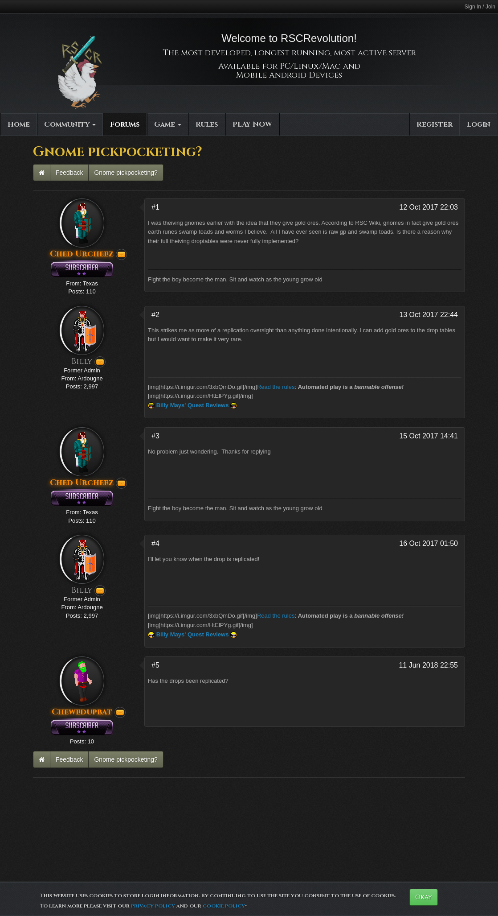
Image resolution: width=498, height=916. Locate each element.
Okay (423, 897)
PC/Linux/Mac (310, 66)
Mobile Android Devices (289, 75)
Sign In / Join (480, 7)
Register (434, 124)
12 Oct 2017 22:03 (428, 207)
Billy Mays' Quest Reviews (192, 405)
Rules (207, 124)
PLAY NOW (252, 124)
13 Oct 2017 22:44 (428, 314)
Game (167, 124)
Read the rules (276, 387)
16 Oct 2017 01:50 (428, 543)
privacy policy (153, 905)
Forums (125, 124)
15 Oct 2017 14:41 (428, 436)
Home (19, 124)
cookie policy (224, 905)
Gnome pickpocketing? (125, 172)
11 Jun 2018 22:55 (428, 665)
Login (478, 124)
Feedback (69, 172)
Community (70, 124)
